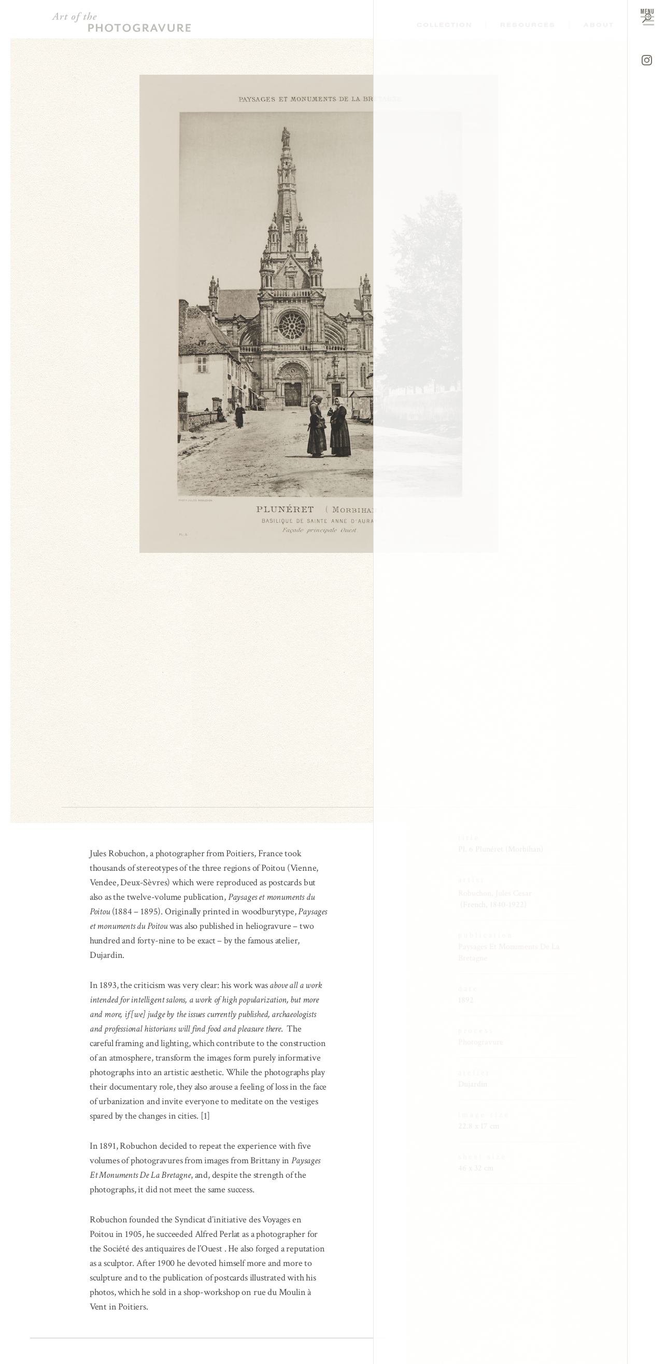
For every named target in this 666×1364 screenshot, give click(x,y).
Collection (444, 25)
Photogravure (480, 1042)
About (599, 25)
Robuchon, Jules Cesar (495, 893)
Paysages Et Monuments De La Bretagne (509, 952)
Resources (528, 25)
